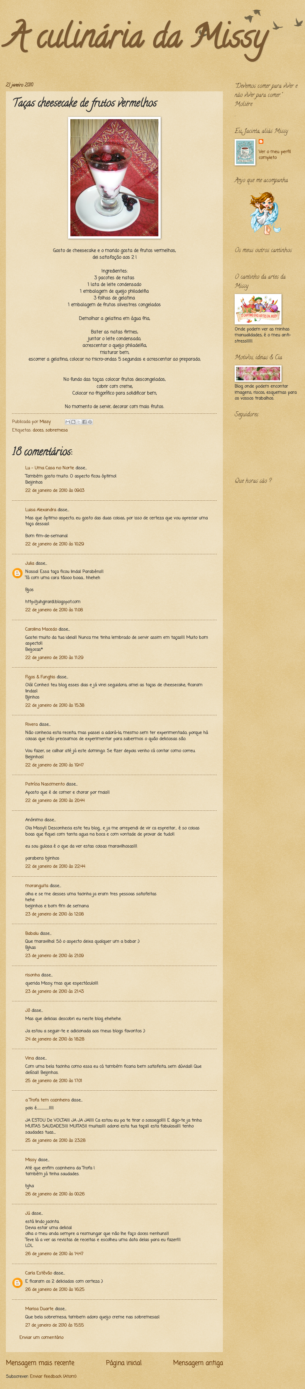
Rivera (31, 724)
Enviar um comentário (41, 1338)
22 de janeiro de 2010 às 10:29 (54, 544)
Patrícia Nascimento (45, 784)
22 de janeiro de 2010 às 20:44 (54, 801)
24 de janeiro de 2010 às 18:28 (54, 1039)
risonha (32, 975)
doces (38, 430)
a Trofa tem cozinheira (47, 1100)
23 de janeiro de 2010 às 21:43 (54, 991)
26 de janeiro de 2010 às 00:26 (54, 1194)
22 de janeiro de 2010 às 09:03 (54, 490)
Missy (30, 1160)
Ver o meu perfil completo (275, 155)
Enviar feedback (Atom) (53, 1376)
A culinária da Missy (136, 41)
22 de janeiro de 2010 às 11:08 (54, 610)
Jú (27, 1213)
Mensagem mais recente (40, 1363)
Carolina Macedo (41, 629)
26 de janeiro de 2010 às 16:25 (54, 1290)
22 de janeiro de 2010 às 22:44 (55, 866)
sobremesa (56, 430)
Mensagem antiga (198, 1363)
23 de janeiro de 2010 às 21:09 (54, 956)
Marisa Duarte (39, 1309)
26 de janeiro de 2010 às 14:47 (54, 1254)
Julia (29, 563)
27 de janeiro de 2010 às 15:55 (54, 1325)
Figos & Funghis (40, 677)
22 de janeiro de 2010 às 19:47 (54, 765)
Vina (29, 1058)
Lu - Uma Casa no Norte (49, 468)
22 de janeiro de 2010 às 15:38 (54, 705)
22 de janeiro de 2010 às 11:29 (54, 658)
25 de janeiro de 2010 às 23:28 (55, 1140)
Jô (27, 1010)
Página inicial (123, 1363)
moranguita (36, 886)
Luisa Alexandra (40, 510)
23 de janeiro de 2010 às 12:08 (54, 914)
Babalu (31, 933)
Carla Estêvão (38, 1273)
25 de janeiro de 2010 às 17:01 (53, 1081)
